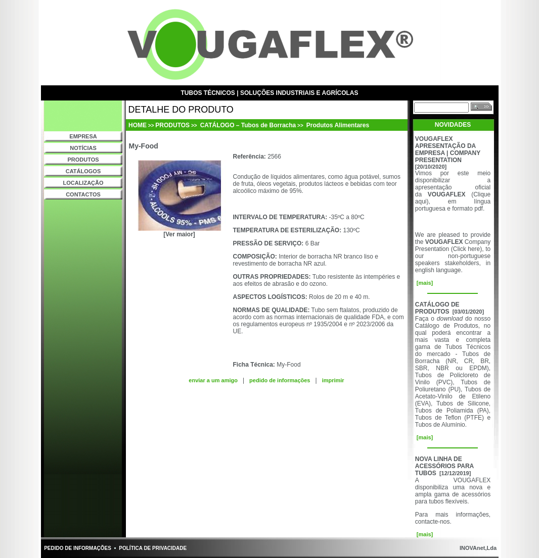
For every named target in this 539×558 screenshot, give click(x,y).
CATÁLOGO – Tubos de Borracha (247, 125)
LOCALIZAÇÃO (83, 183)
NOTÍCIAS (83, 148)
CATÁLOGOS (83, 171)
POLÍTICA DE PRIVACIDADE (153, 548)
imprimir (333, 380)
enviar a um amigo (213, 380)
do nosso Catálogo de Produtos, (452, 322)
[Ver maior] (179, 234)
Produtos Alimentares (337, 125)
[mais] (424, 283)
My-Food (288, 364)
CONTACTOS (83, 194)
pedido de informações (279, 380)
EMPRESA (83, 136)
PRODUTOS (83, 160)
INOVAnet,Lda (477, 548)
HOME (137, 125)
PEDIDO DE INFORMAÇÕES (77, 548)
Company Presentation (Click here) (452, 245)
